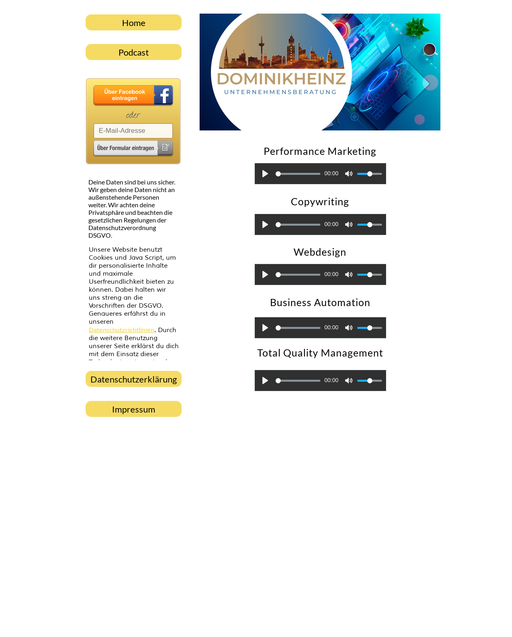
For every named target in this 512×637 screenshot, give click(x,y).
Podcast (133, 52)
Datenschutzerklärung (133, 379)
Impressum (133, 409)
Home (134, 22)
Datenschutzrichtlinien (121, 329)
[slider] (298, 174)
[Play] (265, 173)
